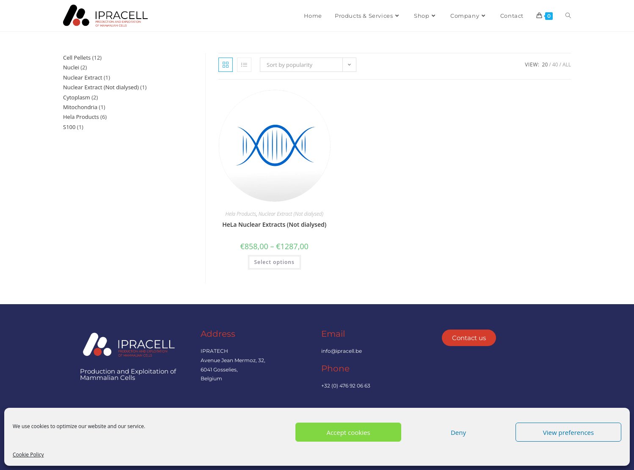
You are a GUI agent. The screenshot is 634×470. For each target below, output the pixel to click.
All (566, 64)
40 (555, 64)
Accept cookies (348, 432)
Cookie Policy (28, 454)
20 (545, 64)
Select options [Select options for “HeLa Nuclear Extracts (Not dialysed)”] (274, 262)
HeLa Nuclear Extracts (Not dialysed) (274, 224)
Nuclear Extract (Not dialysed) (291, 213)
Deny (458, 432)
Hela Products (241, 213)
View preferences (568, 432)
